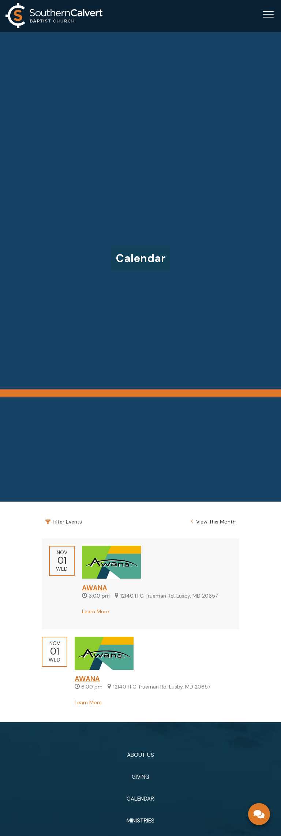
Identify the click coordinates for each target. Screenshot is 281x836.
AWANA (94, 588)
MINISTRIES (140, 820)
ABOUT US (140, 755)
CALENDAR (140, 798)
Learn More (95, 611)
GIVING (140, 777)
